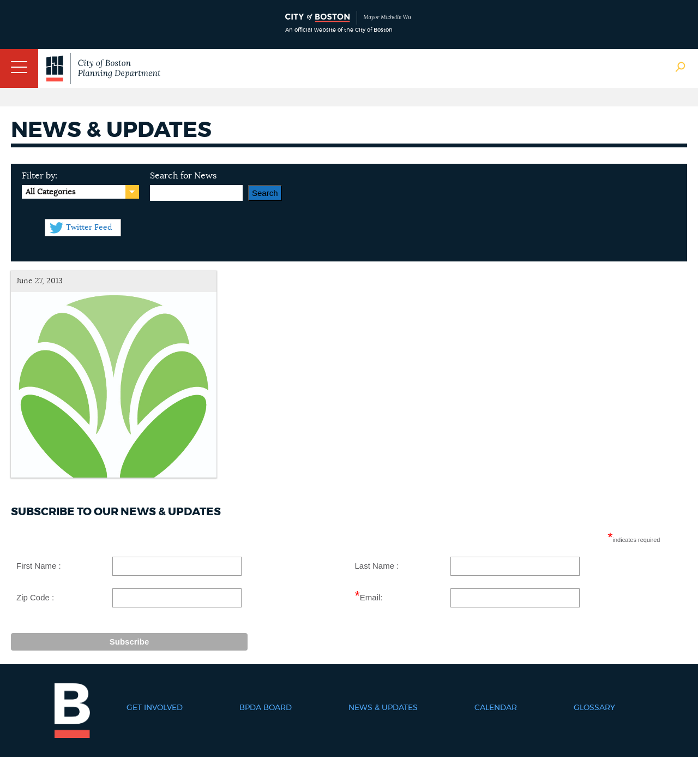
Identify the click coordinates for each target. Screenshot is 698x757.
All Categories (50, 192)
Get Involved (155, 708)
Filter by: (39, 175)
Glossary (594, 708)
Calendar (495, 708)
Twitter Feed (89, 227)
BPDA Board (265, 708)
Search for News (183, 175)
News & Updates (383, 708)
